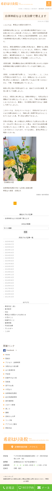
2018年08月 (9, 280)
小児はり (8, 389)
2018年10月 (9, 277)
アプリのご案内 (11, 424)
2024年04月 (9, 252)
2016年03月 (9, 294)
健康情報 (8, 323)
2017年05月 (9, 288)
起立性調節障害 (11, 397)
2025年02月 (9, 247)
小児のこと (9, 317)
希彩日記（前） (10, 306)
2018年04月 (9, 283)
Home (7, 355)
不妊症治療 (9, 325)
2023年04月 (9, 261)
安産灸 (7, 382)
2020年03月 (9, 266)
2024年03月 (9, 255)
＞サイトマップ (8, 476)
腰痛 (7, 412)
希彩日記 (8, 428)
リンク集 (8, 420)
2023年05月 (9, 258)
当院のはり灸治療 (11, 366)
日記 (6, 312)
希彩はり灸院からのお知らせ (15, 314)
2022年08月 (9, 264)
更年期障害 (9, 401)
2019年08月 (9, 269)
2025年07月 (9, 244)
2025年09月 (9, 241)
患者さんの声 (10, 416)
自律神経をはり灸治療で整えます (26, 15)
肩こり (7, 409)
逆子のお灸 (9, 385)
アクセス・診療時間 (12, 362)
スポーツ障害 (10, 405)
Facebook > (12, 350)
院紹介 (7, 358)
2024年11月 (9, 250)
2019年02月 (9, 272)
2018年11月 (9, 274)
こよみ (7, 331)
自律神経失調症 (11, 393)
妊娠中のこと (10, 320)
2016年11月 (9, 291)
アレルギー (9, 328)
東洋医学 (8, 309)
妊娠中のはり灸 (11, 378)
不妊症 (7, 374)
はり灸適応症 (10, 370)
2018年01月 (9, 286)
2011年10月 (9, 297)
